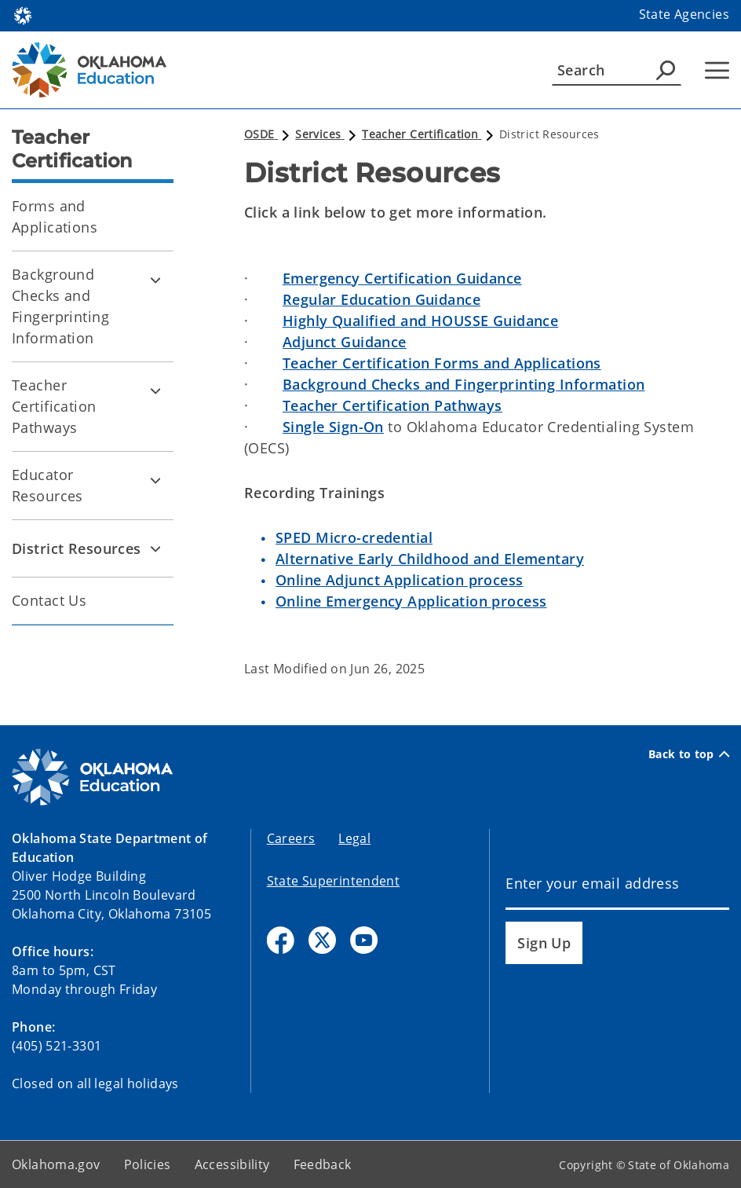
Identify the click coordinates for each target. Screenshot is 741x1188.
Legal (354, 838)
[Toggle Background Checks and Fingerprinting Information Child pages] (155, 279)
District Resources (76, 548)
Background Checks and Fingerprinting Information (60, 306)
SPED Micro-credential (354, 537)
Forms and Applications (54, 216)
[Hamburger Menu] (717, 70)
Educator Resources (47, 485)
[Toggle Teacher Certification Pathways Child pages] (155, 390)
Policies (147, 1164)
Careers (291, 838)
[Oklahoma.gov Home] (23, 14)
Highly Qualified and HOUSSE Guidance (420, 320)
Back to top (688, 754)
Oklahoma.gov (56, 1164)
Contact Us (49, 600)
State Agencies (684, 14)
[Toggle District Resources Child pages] (155, 548)
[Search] (616, 70)
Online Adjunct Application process (400, 579)
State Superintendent (333, 880)
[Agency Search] (665, 70)
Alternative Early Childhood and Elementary (430, 558)
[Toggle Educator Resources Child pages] (155, 480)
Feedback (323, 1164)
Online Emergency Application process (411, 601)
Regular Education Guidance (381, 299)
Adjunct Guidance (345, 341)
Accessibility (232, 1164)
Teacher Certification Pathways (54, 406)
